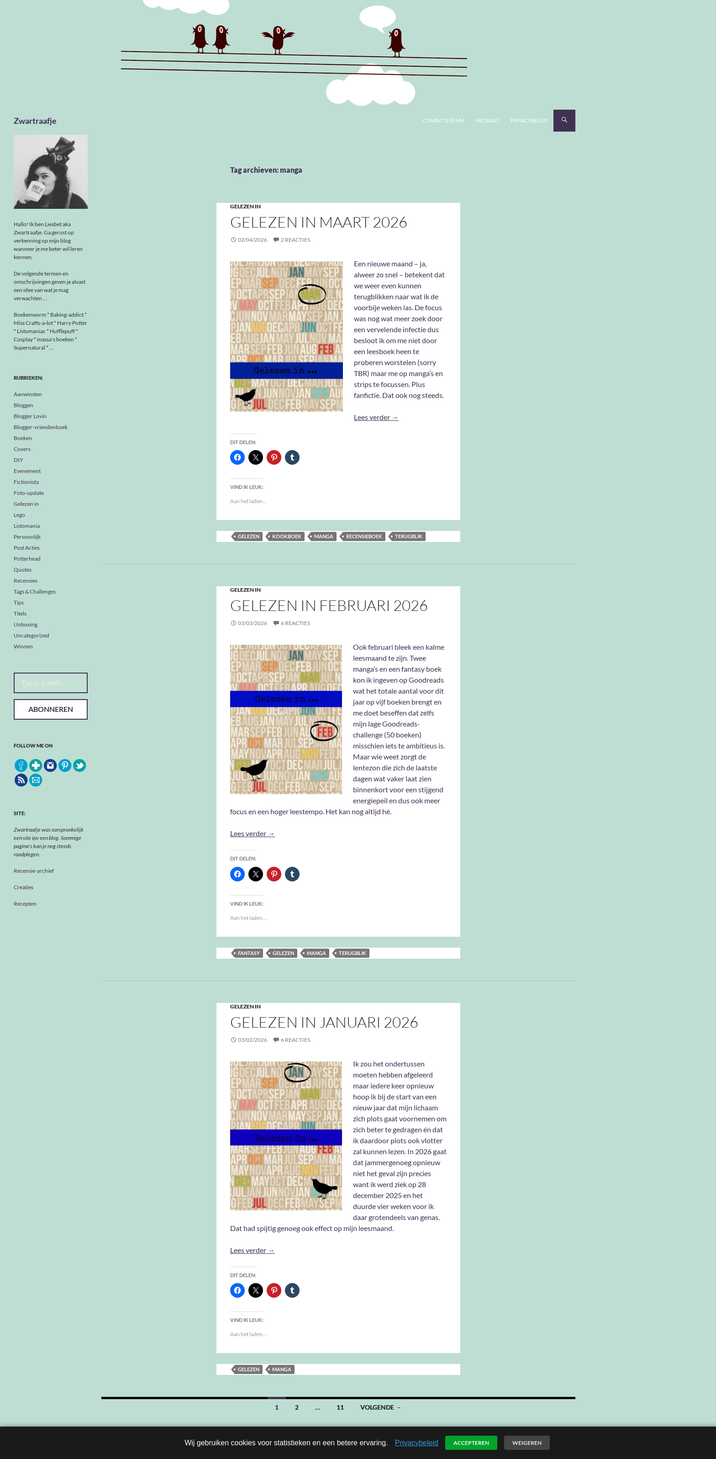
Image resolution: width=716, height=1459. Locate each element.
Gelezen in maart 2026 (318, 221)
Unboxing (25, 624)
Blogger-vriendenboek (41, 427)
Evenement (27, 470)
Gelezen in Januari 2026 (324, 1022)
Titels (20, 613)
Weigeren (527, 1442)
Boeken (23, 438)
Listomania (27, 525)
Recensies (25, 580)
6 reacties (295, 623)
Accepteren (471, 1442)
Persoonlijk (27, 536)
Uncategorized (31, 635)
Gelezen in (245, 206)
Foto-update (29, 492)
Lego (19, 514)
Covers (22, 449)
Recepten (25, 903)
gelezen (248, 536)
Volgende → (381, 1407)
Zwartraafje (35, 121)
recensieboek (364, 536)
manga (323, 536)
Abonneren (50, 709)
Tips (19, 602)
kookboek (286, 536)
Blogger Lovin (30, 416)
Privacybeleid (529, 120)
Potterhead (27, 558)
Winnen (23, 646)
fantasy (249, 953)
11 (340, 1407)
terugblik (408, 536)
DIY (18, 459)
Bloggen (23, 405)
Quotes (23, 569)
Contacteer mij (443, 120)
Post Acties (27, 547)
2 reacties (295, 239)
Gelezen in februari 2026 (329, 605)
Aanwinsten (28, 394)
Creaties (23, 887)
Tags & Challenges (35, 591)
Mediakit (487, 120)
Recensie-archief (34, 870)
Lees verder (376, 417)
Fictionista (26, 481)
